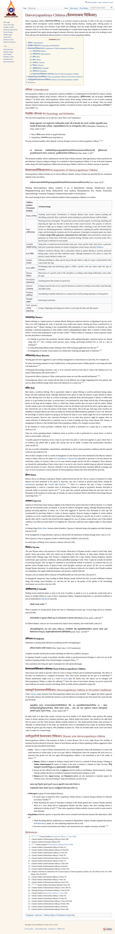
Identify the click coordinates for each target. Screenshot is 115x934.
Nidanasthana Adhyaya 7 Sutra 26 (54, 893)
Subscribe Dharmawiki (10, 29)
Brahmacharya (41, 823)
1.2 (36, 836)
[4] (102, 140)
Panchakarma (30, 484)
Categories (30, 915)
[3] (35, 107)
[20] (88, 631)
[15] (68, 484)
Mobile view (61, 929)
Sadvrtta (33, 694)
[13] (98, 376)
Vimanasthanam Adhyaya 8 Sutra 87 (59, 844)
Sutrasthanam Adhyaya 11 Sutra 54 (62, 836)
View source (74, 8)
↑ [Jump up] (30, 839)
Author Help (7, 37)
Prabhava (100, 247)
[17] (40, 495)
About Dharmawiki (41, 929)
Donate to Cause (8, 39)
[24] (35, 757)
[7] (39, 341)
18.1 (35, 884)
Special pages (7, 54)
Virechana (62, 484)
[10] (100, 350)
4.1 (34, 844)
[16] (59, 489)
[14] (82, 382)
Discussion (31, 8)
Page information (8, 61)
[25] (50, 799)
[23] (63, 681)
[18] (46, 603)
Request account (108, 2)
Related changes (8, 52)
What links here (8, 49)
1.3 (38, 836)
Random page (7, 34)
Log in (100, 2)
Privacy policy (29, 929)
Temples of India (8, 27)
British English (92, 2)
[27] (107, 826)
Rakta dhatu (42, 528)
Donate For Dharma (9, 42)
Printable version (8, 57)
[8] (36, 344)
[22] (111, 675)
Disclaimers (51, 929)
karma (65, 678)
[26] (56, 808)
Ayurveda (38, 915)
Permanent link (8, 59)
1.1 (34, 836)
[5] (38, 326)
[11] (39, 365)
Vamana (51, 484)
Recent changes (8, 32)
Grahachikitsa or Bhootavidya (67, 458)
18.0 (33, 884)
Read (66, 8)
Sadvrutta (44, 599)
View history (84, 8)
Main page (6, 22)
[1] (32, 99)
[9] (97, 347)
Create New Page (8, 25)
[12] (56, 372)
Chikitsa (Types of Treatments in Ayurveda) (59, 915)
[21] (77, 659)
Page (24, 8)
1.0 (32, 836)
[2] (111, 104)
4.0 (32, 844)
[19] (102, 617)
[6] (70, 332)
